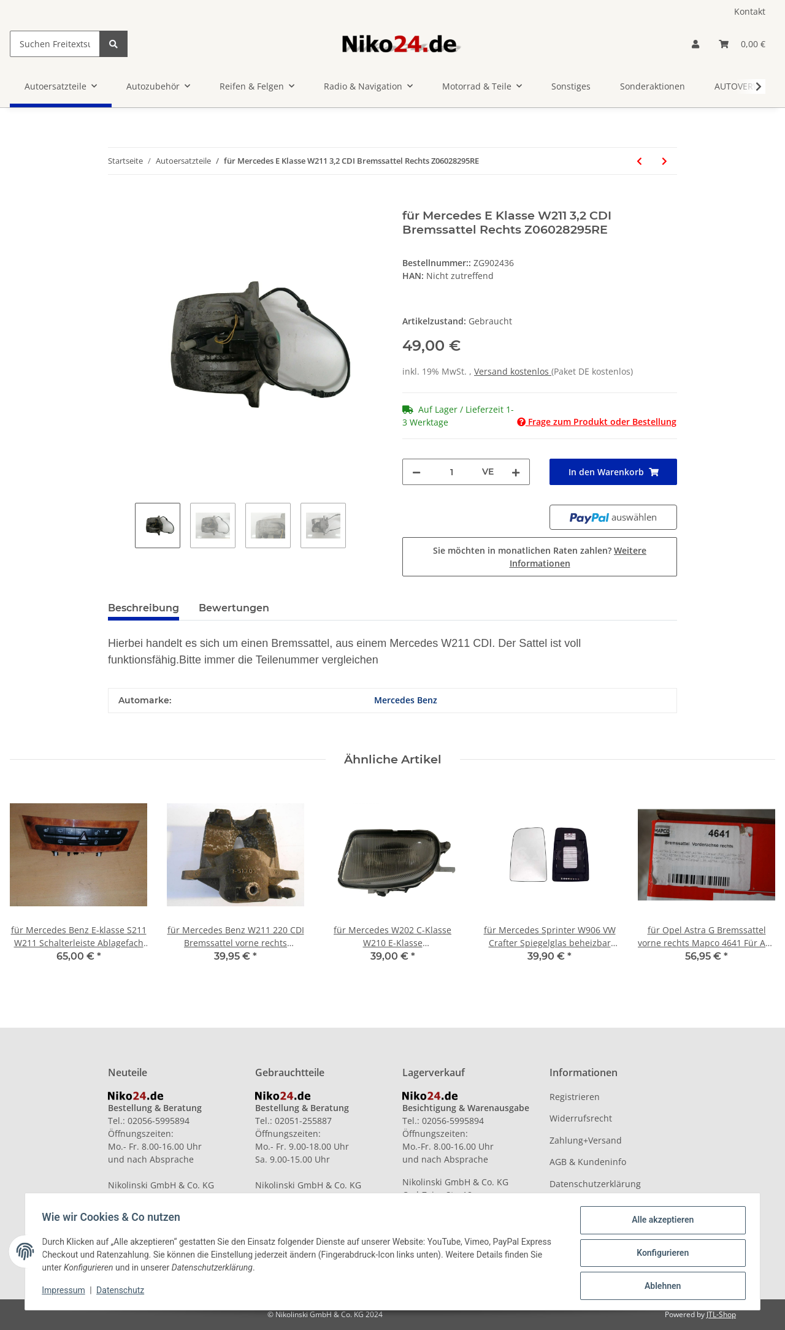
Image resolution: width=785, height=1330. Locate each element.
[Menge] (451, 471)
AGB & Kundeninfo (588, 1162)
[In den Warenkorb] (118, 201)
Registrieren (575, 1097)
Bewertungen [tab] (234, 608)
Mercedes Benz (405, 700)
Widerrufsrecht (581, 1118)
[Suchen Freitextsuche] (55, 44)
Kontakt (749, 11)
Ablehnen (659, 1286)
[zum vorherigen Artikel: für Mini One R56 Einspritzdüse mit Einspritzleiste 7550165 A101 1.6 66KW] (639, 161)
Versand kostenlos (512, 371)
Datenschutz (123, 1292)
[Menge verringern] (416, 471)
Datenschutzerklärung (595, 1184)
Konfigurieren (660, 1254)
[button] (695, 44)
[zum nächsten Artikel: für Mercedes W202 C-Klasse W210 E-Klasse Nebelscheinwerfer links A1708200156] (664, 161)
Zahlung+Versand (586, 1140)
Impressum (66, 1292)
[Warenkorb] (742, 44)
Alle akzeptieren (660, 1223)
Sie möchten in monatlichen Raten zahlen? (539, 557)
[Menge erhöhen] (515, 471)
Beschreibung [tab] (143, 608)
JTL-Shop (721, 1314)
